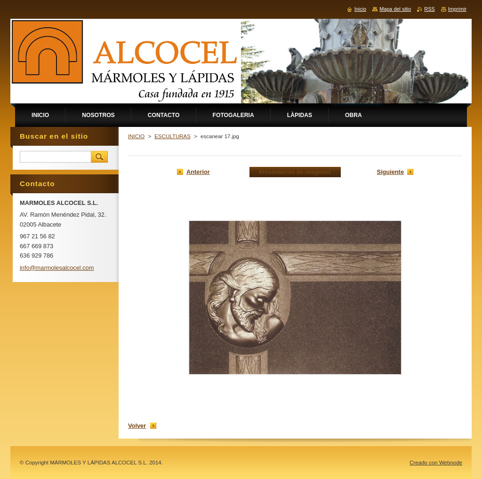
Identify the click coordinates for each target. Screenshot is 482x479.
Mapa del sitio (395, 9)
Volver (137, 425)
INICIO (136, 136)
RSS (429, 9)
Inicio (360, 9)
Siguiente (390, 171)
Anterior (198, 171)
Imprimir (457, 9)
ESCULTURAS (172, 136)
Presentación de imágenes (295, 172)
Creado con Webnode (436, 462)
